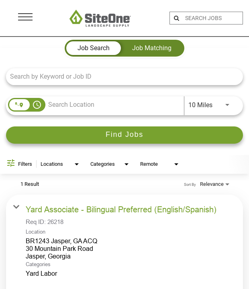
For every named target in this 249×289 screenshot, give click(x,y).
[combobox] (120, 76)
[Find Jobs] (124, 135)
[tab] (93, 48)
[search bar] (213, 18)
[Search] (124, 135)
